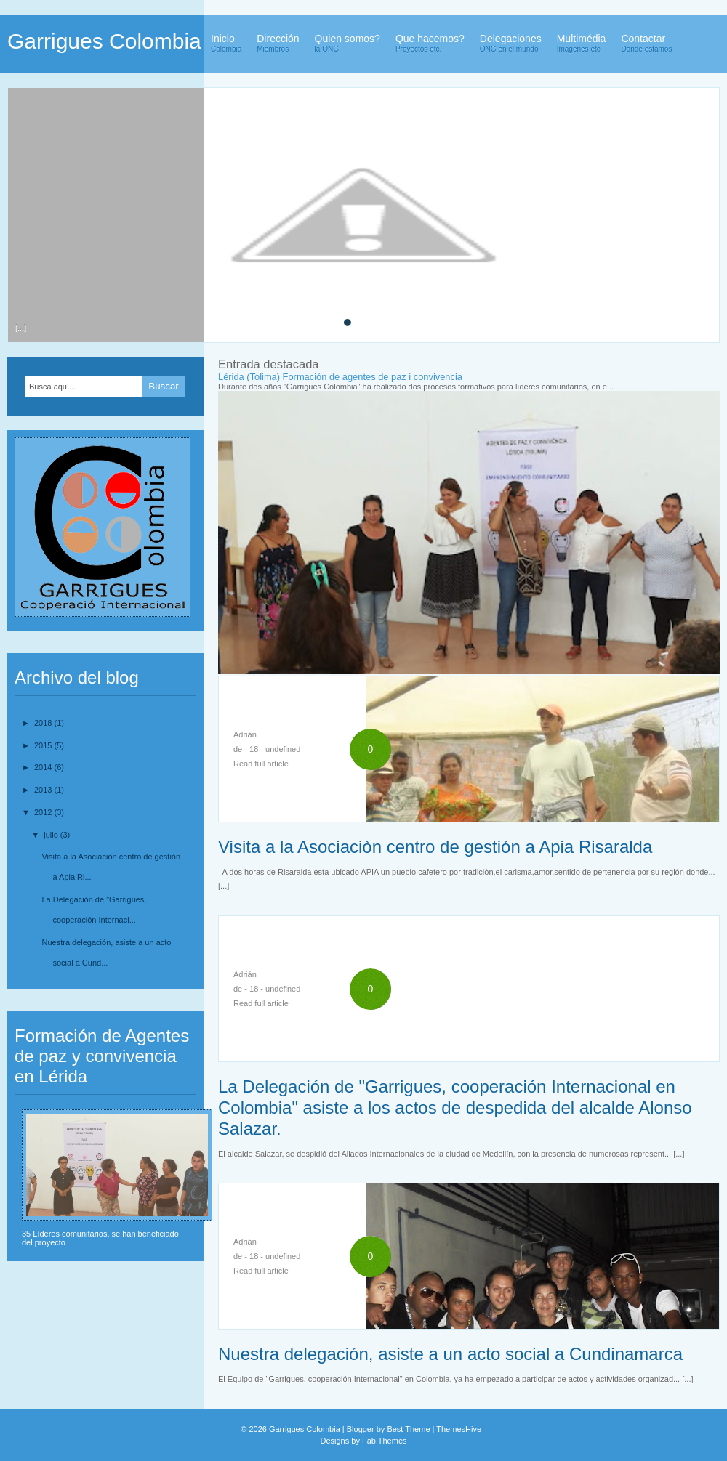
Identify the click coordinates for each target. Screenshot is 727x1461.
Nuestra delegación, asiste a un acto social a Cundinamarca (450, 1354)
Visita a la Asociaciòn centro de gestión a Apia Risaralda (435, 847)
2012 (44, 812)
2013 (44, 789)
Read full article (261, 763)
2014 (44, 767)
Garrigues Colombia (104, 41)
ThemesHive (458, 1429)
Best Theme (408, 1429)
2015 (44, 745)
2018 (44, 723)
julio (52, 834)
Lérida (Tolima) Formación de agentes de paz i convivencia (340, 376)
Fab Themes (384, 1440)
